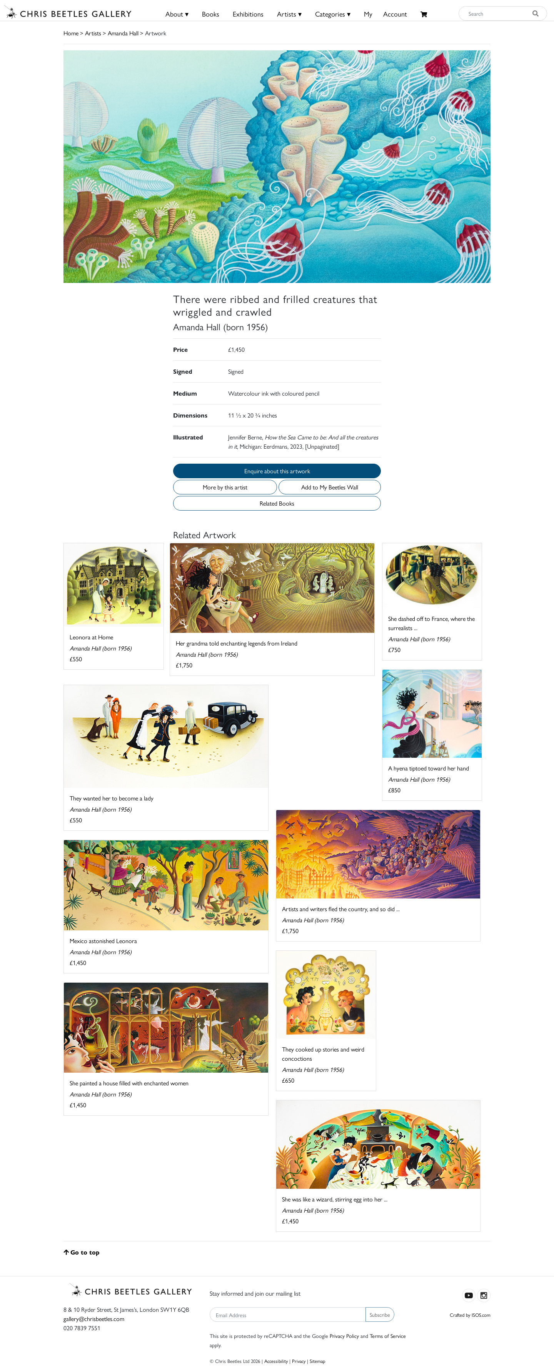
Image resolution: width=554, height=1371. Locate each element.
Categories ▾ (332, 13)
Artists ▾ (289, 13)
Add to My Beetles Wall (329, 487)
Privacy (298, 1360)
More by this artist (225, 487)
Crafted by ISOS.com (470, 1314)
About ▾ (177, 13)
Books (210, 13)
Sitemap (317, 1360)
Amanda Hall (123, 32)
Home (70, 32)
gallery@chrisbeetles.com (93, 1318)
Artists (93, 32)
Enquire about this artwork (277, 470)
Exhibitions (248, 13)
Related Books (277, 503)
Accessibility (276, 1360)
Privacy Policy (344, 1335)
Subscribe (380, 1314)
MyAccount (385, 13)
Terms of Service (388, 1335)
